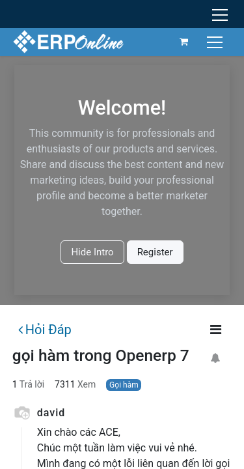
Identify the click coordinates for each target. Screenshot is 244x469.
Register (155, 252)
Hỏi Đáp (45, 329)
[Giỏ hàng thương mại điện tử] (184, 41)
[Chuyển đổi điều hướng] (216, 41)
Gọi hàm (124, 385)
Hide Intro (92, 252)
